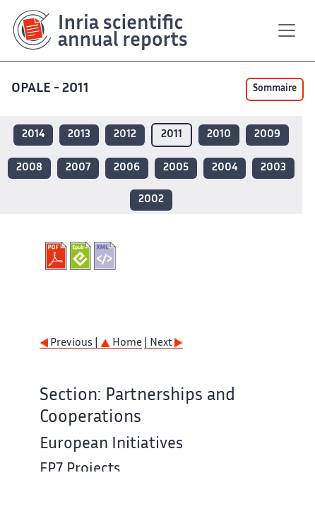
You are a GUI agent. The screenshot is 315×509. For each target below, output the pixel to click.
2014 (33, 134)
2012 (125, 134)
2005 (176, 167)
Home (121, 343)
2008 (29, 167)
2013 (79, 134)
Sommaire (275, 89)
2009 (267, 134)
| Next (163, 343)
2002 (151, 199)
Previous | (70, 343)
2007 (78, 167)
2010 (219, 134)
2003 (273, 167)
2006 (127, 167)
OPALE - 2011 (50, 89)
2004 (224, 167)
